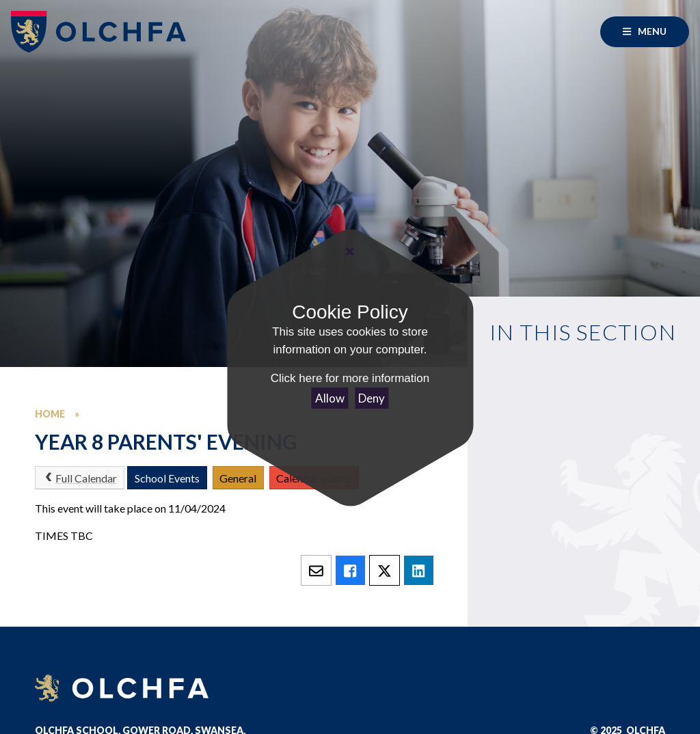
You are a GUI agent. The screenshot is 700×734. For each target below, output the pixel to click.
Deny (371, 398)
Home (50, 414)
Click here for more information (350, 378)
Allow (330, 398)
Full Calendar (79, 478)
